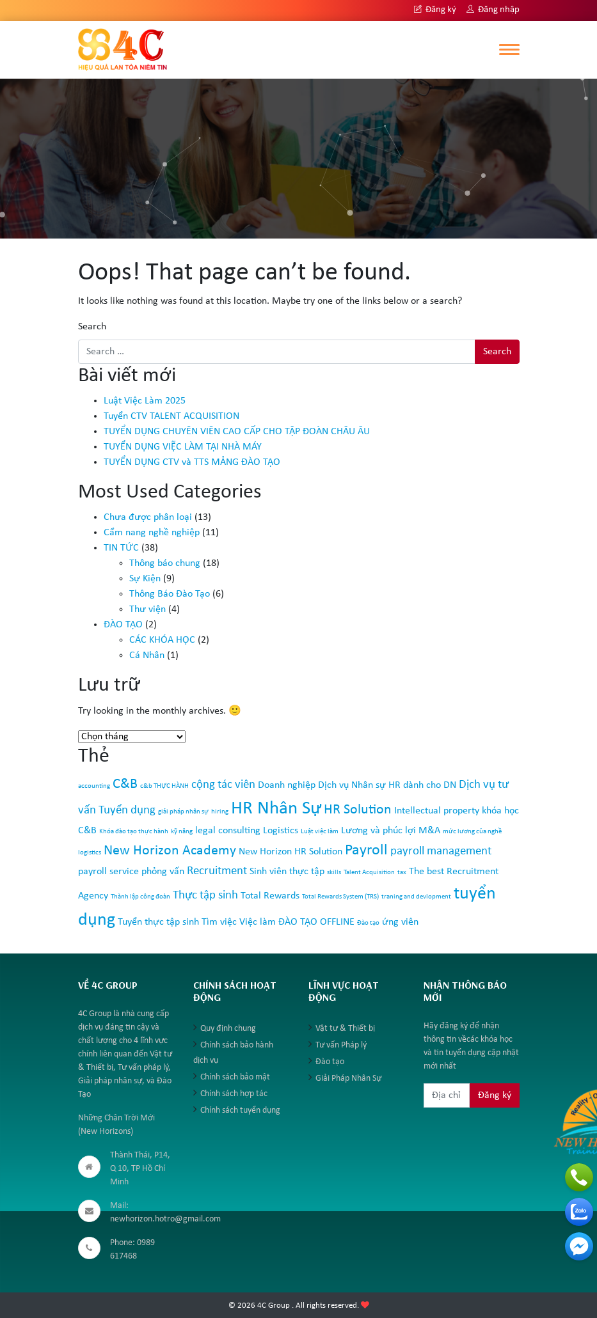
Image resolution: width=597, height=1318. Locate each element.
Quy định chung (228, 1028)
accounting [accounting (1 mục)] (94, 786)
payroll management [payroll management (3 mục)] (440, 851)
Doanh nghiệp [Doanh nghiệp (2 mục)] (286, 785)
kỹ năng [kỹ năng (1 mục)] (182, 831)
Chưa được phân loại (148, 517)
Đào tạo (329, 1062)
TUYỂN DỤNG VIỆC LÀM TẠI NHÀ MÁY (183, 447)
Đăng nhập (493, 10)
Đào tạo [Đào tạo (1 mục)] (368, 923)
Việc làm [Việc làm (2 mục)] (257, 922)
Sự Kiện (145, 579)
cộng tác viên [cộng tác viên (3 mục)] (223, 785)
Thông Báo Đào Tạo (169, 594)
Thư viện (147, 609)
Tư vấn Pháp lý (341, 1045)
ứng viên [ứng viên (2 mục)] (400, 922)
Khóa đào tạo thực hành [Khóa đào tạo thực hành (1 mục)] (133, 831)
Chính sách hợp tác (233, 1094)
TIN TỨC (121, 548)
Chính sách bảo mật (235, 1077)
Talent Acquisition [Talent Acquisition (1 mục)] (369, 872)
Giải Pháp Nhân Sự (348, 1078)
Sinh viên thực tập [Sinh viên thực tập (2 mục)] (287, 872)
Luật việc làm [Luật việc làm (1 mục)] (319, 831)
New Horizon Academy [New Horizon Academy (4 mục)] (170, 850)
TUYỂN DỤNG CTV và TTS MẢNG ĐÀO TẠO (192, 462)
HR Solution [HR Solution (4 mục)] (358, 810)
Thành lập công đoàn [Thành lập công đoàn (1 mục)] (140, 896)
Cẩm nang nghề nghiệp (152, 533)
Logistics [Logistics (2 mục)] (280, 831)
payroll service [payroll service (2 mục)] (108, 872)
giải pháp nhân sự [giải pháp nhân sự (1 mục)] (183, 811)
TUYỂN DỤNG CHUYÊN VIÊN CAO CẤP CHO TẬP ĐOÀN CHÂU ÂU (237, 432)
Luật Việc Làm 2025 (145, 401)
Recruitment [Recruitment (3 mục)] (217, 871)
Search (92, 327)
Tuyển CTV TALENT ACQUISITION (171, 416)
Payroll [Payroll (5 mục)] (366, 850)
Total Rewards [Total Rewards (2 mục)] (270, 896)
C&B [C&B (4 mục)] (125, 784)
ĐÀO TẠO (123, 625)
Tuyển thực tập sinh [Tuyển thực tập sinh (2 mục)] (158, 922)
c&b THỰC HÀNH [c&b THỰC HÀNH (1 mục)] (164, 786)
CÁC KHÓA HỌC (162, 640)
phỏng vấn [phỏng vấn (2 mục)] (162, 872)
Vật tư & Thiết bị (345, 1028)
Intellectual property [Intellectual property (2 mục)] (436, 811)
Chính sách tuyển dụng (240, 1110)
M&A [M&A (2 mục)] (429, 831)
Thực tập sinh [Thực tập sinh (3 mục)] (205, 896)
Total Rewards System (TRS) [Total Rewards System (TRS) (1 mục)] (340, 896)
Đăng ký (435, 10)
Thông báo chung (164, 563)
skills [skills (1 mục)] (334, 872)
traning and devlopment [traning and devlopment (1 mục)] (416, 896)
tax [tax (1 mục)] (401, 872)
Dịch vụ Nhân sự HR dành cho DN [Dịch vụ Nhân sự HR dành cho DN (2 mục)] (387, 785)
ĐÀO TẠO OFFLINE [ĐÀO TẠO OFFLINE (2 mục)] (316, 922)
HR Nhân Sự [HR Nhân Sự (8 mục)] (276, 808)
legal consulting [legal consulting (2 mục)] (227, 831)
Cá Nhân (146, 655)
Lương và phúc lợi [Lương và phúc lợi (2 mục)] (378, 831)
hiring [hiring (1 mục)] (219, 811)
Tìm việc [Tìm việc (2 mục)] (219, 922)
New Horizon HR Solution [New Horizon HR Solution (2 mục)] (290, 852)
